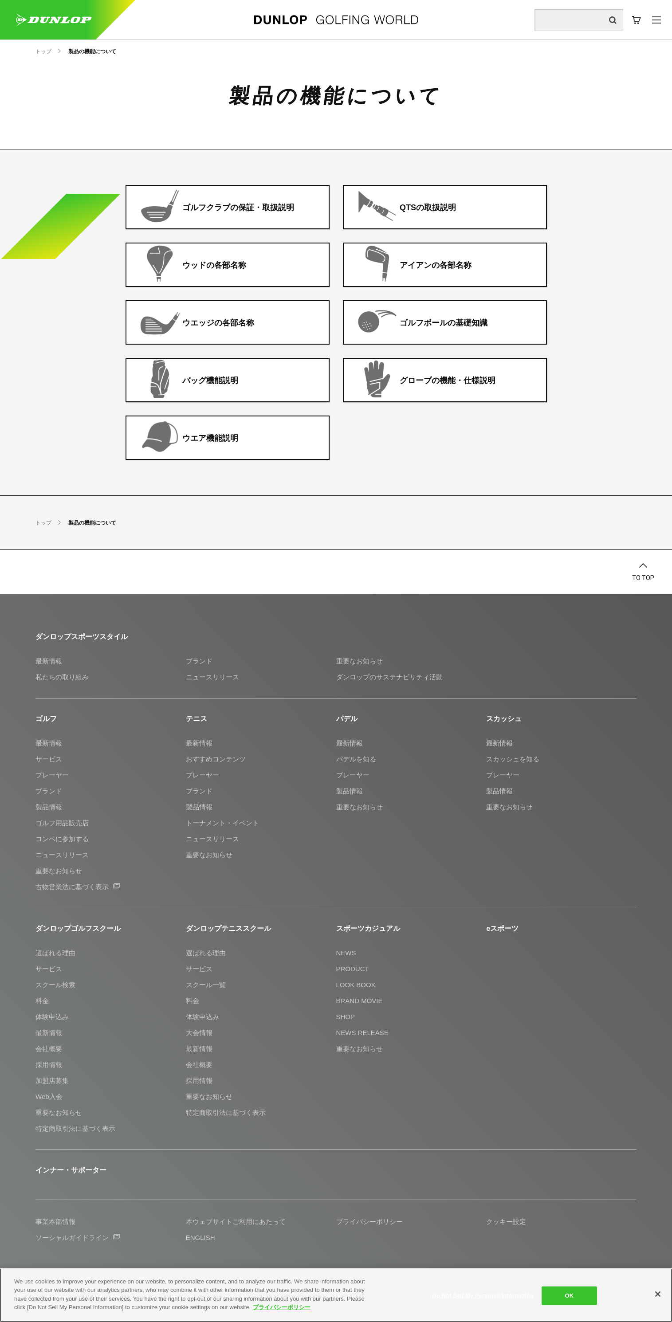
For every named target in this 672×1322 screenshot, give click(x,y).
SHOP (345, 1016)
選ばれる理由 (55, 953)
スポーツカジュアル (368, 928)
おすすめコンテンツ (216, 759)
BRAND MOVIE (359, 1000)
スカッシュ (504, 718)
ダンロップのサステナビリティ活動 (389, 677)
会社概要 (48, 1048)
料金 (42, 1000)
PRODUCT (352, 969)
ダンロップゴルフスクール (78, 928)
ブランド (199, 661)
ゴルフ (46, 718)
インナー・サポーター (70, 1170)
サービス (48, 759)
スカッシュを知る (512, 759)
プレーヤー (52, 775)
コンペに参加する (62, 839)
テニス (196, 718)
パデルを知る (356, 759)
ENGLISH (200, 1237)
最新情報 (48, 661)
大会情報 (199, 1032)
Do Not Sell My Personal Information (483, 1295)
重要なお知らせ (359, 661)
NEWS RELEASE (362, 1032)
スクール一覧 (206, 985)
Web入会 (49, 1096)
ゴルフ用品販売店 (62, 823)
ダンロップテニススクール (228, 928)
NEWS (346, 953)
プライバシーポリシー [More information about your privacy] (281, 1307)
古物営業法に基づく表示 (77, 886)
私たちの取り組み (62, 677)
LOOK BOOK (356, 985)
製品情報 (48, 807)
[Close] (658, 1294)
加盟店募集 (52, 1080)
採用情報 (48, 1064)
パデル (347, 718)
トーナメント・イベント (222, 823)
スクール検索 (55, 985)
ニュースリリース (212, 677)
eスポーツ (502, 928)
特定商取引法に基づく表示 (75, 1128)
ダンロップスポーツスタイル (81, 636)
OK (569, 1295)
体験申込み (52, 1016)
